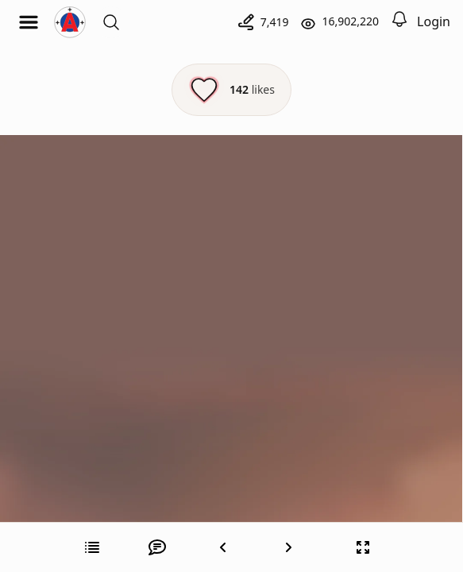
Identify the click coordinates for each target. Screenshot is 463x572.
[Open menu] (28, 22)
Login (433, 21)
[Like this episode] (231, 90)
